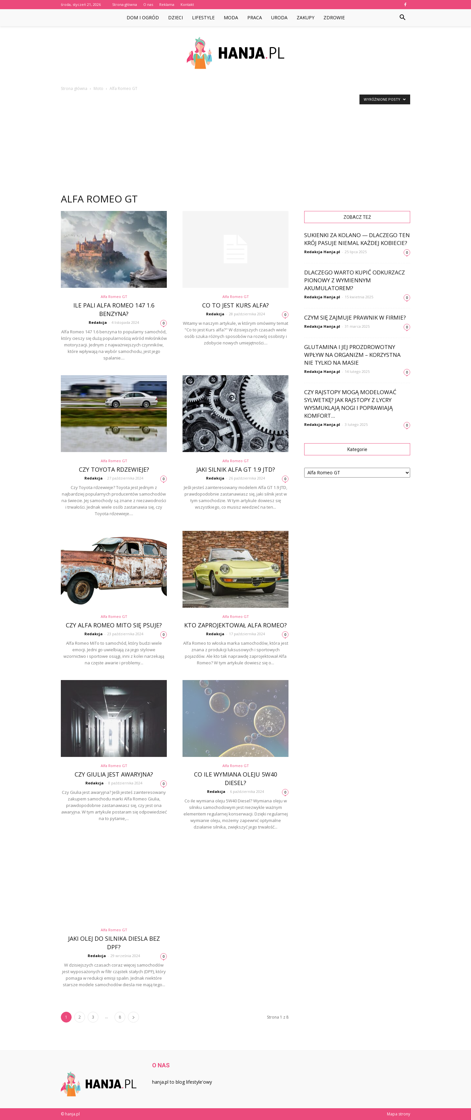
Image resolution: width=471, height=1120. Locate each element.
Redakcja (98, 322)
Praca (254, 17)
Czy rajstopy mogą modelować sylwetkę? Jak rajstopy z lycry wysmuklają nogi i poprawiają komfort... (350, 403)
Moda (231, 17)
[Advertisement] (235, 140)
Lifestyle (203, 17)
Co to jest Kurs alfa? (235, 305)
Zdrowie (334, 17)
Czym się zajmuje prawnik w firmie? (355, 317)
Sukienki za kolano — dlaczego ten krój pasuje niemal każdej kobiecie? (357, 239)
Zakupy (305, 17)
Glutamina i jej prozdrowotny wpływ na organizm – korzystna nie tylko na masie (352, 354)
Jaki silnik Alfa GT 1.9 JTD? (235, 469)
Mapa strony (398, 1114)
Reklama (166, 4)
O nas (148, 4)
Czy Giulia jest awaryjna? (114, 774)
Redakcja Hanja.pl (322, 251)
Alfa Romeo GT (114, 296)
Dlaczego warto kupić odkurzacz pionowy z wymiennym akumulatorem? (354, 280)
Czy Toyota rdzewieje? (114, 469)
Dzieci (175, 17)
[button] (402, 18)
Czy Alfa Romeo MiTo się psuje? (114, 625)
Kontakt (187, 4)
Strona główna (124, 4)
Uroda (279, 17)
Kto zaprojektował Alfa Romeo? (235, 625)
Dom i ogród (143, 17)
